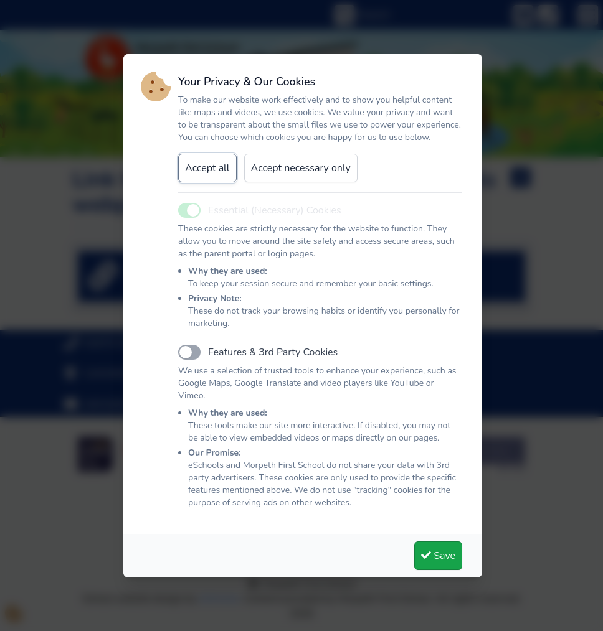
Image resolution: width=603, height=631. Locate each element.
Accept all (207, 168)
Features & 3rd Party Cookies (273, 352)
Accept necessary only (301, 168)
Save (438, 556)
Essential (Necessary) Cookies (274, 210)
